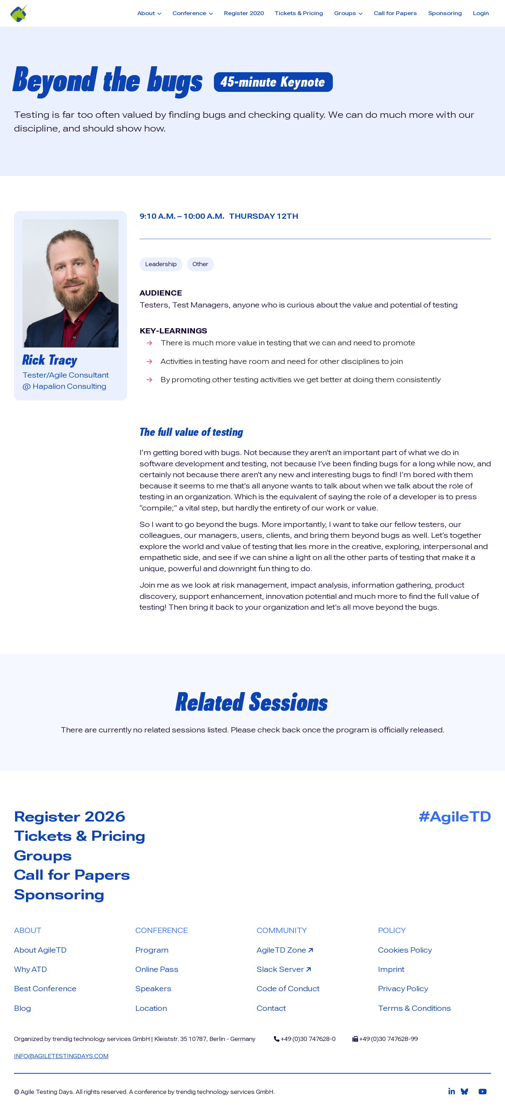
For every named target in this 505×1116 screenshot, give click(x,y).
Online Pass (157, 969)
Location (151, 1008)
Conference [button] (190, 13)
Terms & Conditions (414, 1008)
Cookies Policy (405, 950)
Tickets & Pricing (299, 13)
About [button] (146, 13)
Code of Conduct (288, 989)
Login (481, 13)
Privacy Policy (403, 989)
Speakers (153, 989)
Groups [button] (345, 13)
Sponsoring (445, 13)
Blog (22, 1008)
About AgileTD (40, 950)
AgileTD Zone (286, 950)
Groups (43, 855)
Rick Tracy (50, 360)
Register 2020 (244, 13)
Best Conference (45, 989)
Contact (271, 1008)
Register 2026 (69, 817)
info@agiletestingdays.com (61, 1056)
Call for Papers (395, 13)
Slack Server (285, 969)
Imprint (391, 969)
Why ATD (30, 969)
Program (152, 950)
